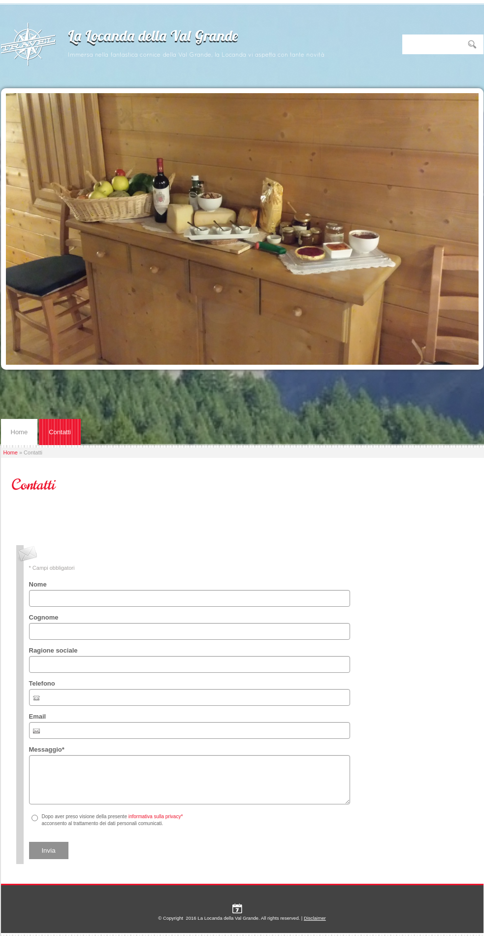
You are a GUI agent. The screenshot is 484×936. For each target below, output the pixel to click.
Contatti (60, 432)
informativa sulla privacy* (156, 816)
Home (19, 432)
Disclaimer (315, 918)
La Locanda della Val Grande (153, 37)
